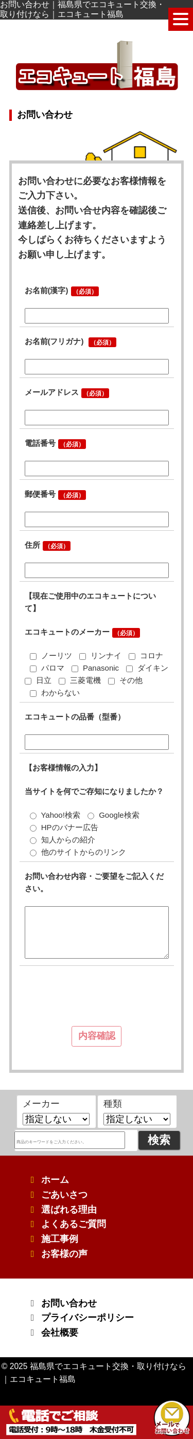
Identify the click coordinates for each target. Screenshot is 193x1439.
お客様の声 (64, 1254)
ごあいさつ (64, 1195)
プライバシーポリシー (87, 1317)
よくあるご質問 (73, 1224)
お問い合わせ (69, 1303)
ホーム (55, 1180)
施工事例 (59, 1239)
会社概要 (59, 1332)
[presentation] (100, 998)
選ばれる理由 (69, 1209)
